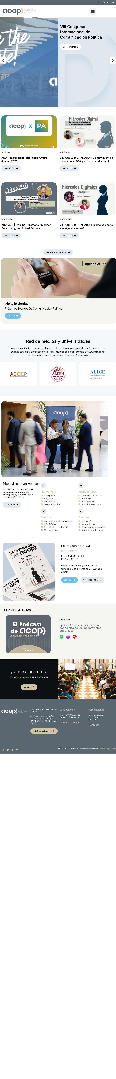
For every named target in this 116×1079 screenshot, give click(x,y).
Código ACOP (73, 714)
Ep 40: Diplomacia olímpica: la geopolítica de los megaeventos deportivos (80, 624)
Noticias (5, 150)
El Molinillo (92, 717)
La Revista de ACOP (96, 712)
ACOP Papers (94, 714)
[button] (92, 11)
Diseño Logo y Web (107, 745)
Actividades (65, 150)
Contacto (93, 722)
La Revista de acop (70, 719)
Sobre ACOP (64, 712)
